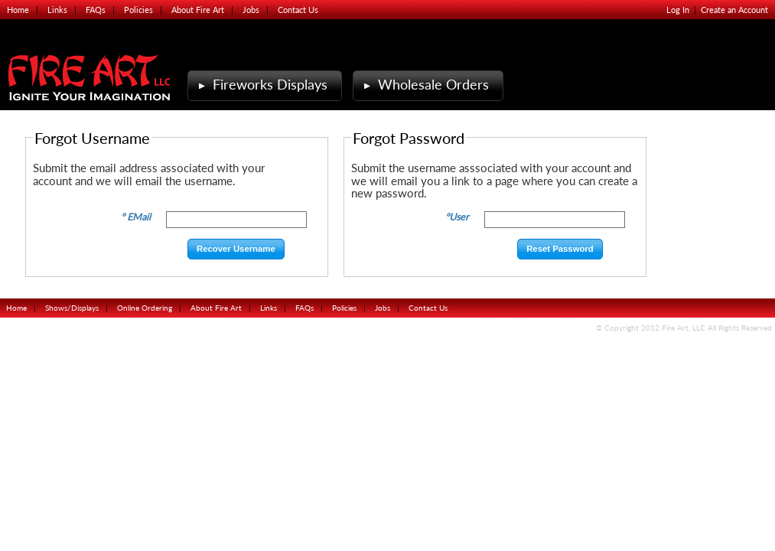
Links (57, 10)
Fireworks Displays (261, 85)
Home (18, 10)
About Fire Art (197, 10)
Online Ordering (144, 307)
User (459, 217)
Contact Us (298, 10)
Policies (138, 10)
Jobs (251, 10)
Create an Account (734, 10)
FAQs (96, 10)
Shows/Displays (72, 307)
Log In (677, 10)
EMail (139, 217)
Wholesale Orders (424, 85)
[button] (236, 249)
